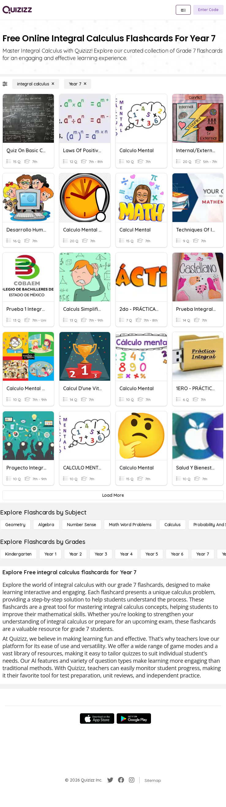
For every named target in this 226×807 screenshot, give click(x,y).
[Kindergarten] (18, 554)
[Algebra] (46, 525)
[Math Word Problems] (130, 525)
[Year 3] (100, 554)
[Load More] (113, 495)
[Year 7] (77, 84)
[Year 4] (126, 554)
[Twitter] (110, 780)
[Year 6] (177, 554)
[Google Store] (134, 718)
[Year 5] (151, 554)
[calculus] (172, 525)
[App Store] (97, 718)
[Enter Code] (208, 10)
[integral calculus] (35, 84)
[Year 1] (50, 554)
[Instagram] (131, 780)
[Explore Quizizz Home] (17, 10)
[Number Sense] (81, 525)
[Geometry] (15, 525)
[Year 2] (75, 554)
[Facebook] (121, 780)
